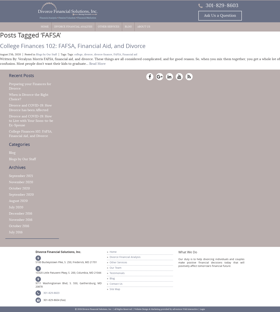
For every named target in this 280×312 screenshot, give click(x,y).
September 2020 (21, 195)
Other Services (108, 26)
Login (202, 309)
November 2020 (21, 182)
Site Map (115, 289)
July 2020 (16, 207)
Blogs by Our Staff (46, 54)
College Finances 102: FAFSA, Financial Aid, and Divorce (73, 46)
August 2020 (18, 201)
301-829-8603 (218, 5)
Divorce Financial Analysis (73, 26)
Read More (97, 64)
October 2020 (19, 188)
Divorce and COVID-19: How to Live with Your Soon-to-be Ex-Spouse (31, 120)
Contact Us (116, 283)
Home (45, 26)
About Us (143, 26)
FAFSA (117, 54)
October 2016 (19, 226)
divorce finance (103, 54)
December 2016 (20, 213)
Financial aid (129, 54)
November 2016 (20, 220)
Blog (128, 26)
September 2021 (21, 176)
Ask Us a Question (220, 15)
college (78, 54)
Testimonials (117, 273)
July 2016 (15, 232)
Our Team (115, 267)
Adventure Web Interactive (185, 309)
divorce (88, 54)
